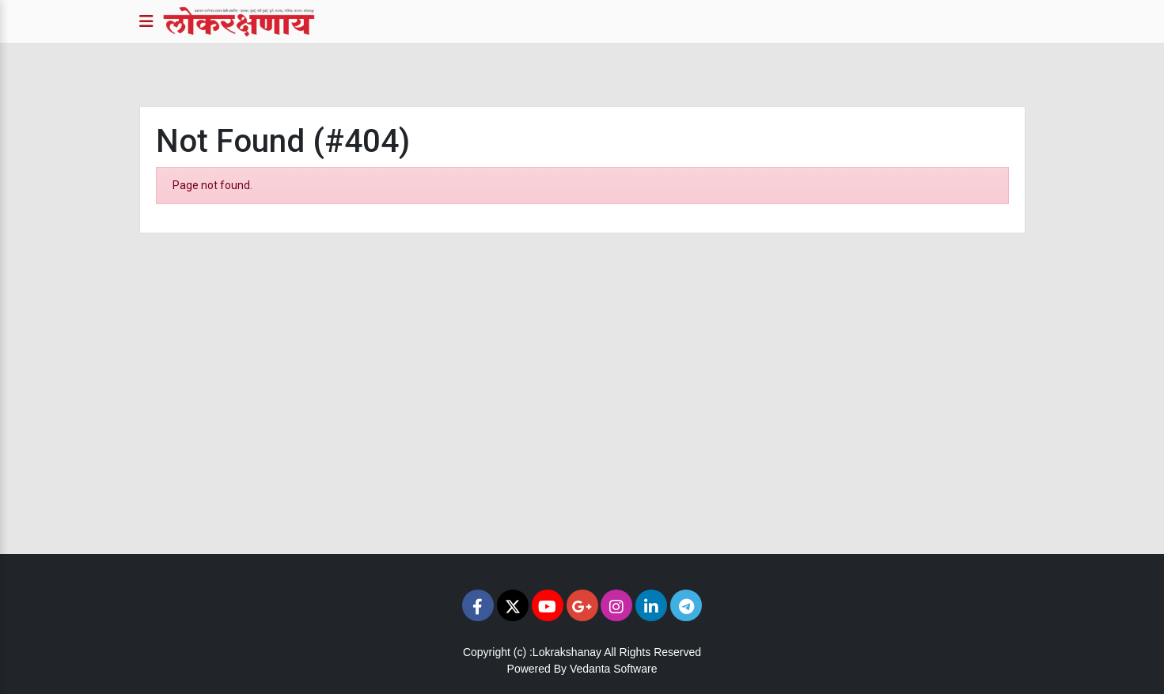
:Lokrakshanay (565, 652)
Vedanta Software (614, 668)
